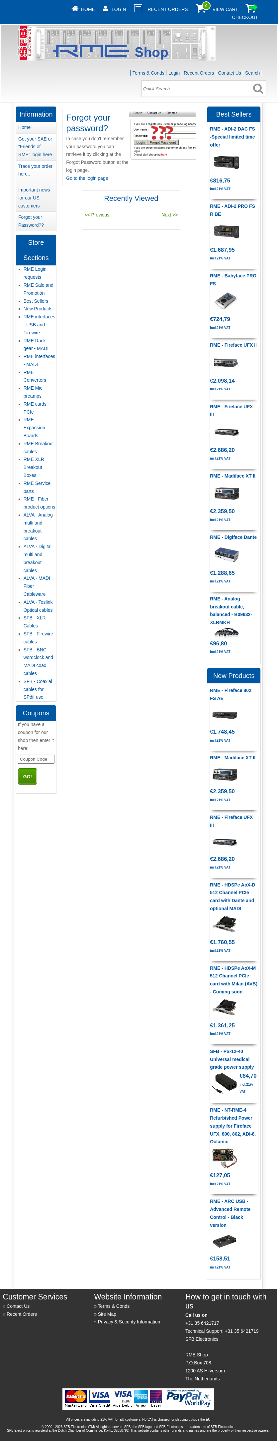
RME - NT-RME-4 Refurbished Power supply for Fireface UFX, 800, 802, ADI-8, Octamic (233, 1125)
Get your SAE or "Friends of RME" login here (35, 147)
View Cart (225, 9)
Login (119, 9)
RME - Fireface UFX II (233, 345)
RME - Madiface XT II (232, 476)
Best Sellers (36, 301)
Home (88, 9)
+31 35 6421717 (202, 1323)
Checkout (245, 17)
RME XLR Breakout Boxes (34, 467)
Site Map (107, 1314)
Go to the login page (87, 178)
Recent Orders (168, 9)
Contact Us (229, 73)
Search (252, 73)
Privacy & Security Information (129, 1321)
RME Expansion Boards (34, 427)
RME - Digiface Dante (233, 537)
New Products (38, 308)
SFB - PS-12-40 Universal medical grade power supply (232, 1059)
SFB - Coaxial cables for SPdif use (38, 689)
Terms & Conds (148, 73)
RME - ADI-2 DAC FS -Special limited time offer (232, 137)
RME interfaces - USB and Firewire (39, 324)
